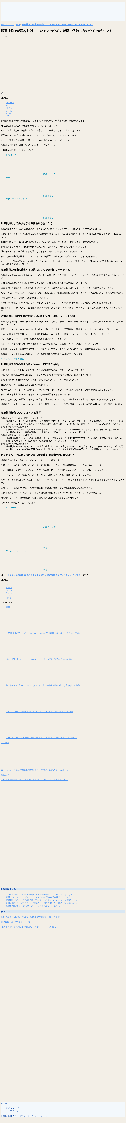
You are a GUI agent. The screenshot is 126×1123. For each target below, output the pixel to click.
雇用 (18, 24)
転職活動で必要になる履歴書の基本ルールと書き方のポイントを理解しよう (41, 900)
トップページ (12, 1111)
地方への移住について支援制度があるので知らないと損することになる (39, 894)
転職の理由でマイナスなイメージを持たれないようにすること (35, 906)
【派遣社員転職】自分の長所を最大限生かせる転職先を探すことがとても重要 (43, 575)
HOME (4, 1103)
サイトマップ (12, 1108)
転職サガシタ (7, 24)
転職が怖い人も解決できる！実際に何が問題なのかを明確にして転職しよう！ (42, 903)
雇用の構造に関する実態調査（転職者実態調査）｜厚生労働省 (30, 917)
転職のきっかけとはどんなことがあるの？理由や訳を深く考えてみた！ (39, 897)
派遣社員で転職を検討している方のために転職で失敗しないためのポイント (57, 24)
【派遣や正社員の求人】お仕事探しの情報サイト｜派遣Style (29, 927)
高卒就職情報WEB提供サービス (16, 922)
